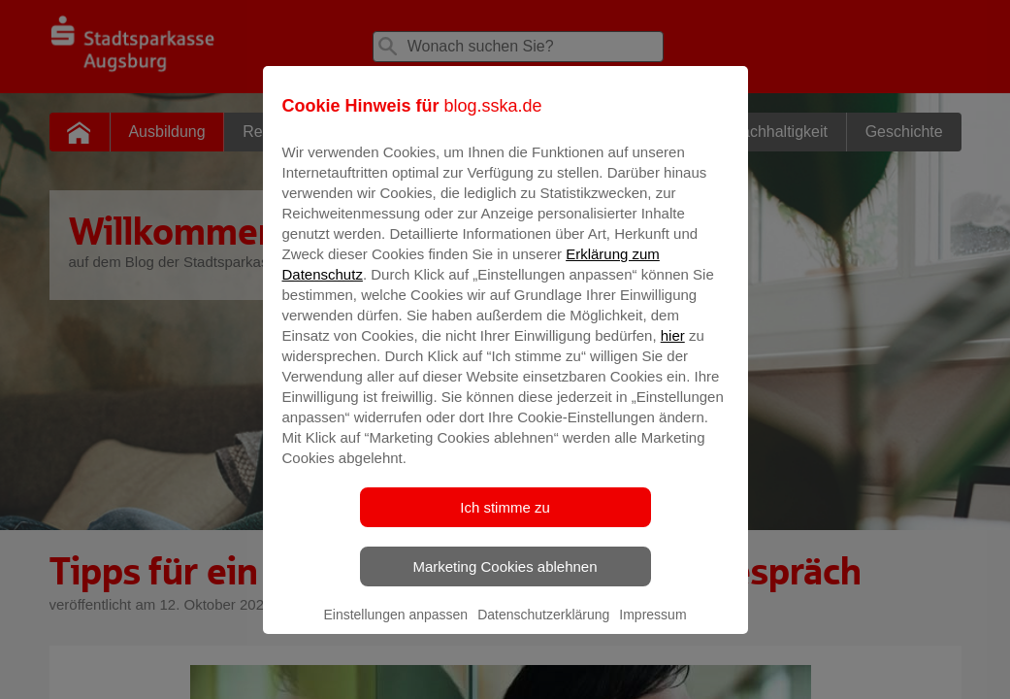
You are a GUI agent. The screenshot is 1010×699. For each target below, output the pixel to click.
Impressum (652, 628)
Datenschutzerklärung (543, 628)
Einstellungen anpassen (395, 628)
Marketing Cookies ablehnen (504, 580)
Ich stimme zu (505, 521)
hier (673, 349)
